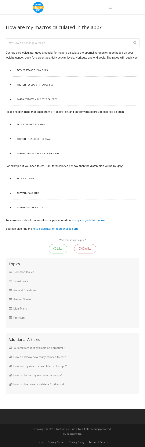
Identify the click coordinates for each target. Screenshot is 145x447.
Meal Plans (20, 308)
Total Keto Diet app (89, 429)
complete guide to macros (88, 220)
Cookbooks (20, 281)
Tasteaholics (74, 433)
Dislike (85, 248)
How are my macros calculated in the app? (40, 366)
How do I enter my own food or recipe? (38, 375)
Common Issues (23, 272)
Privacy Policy (77, 442)
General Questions (24, 290)
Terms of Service (98, 442)
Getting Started (22, 299)
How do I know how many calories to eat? (39, 357)
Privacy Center (56, 442)
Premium (19, 317)
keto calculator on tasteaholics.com (55, 228)
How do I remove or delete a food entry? (38, 384)
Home (40, 442)
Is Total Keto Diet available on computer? (39, 348)
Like (58, 248)
